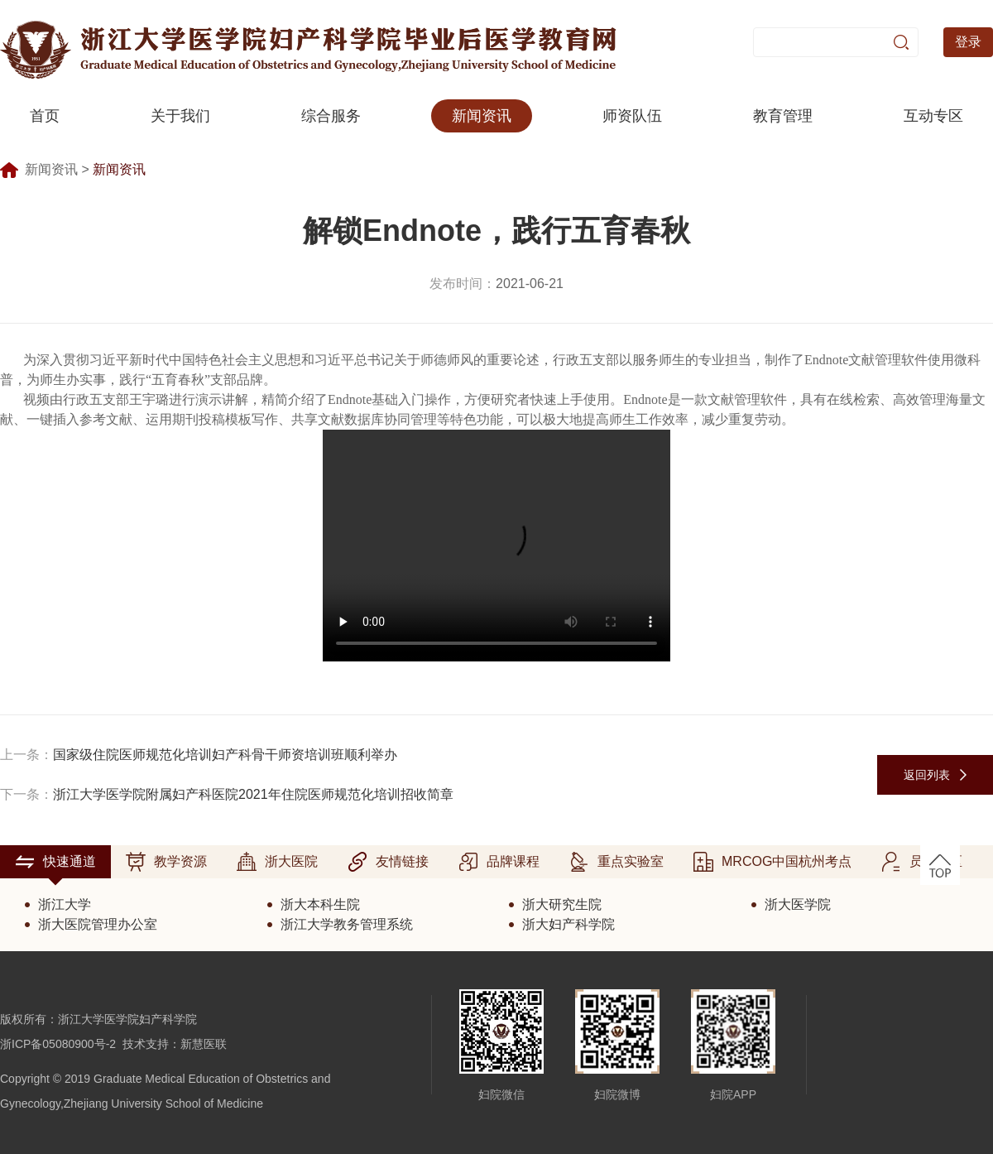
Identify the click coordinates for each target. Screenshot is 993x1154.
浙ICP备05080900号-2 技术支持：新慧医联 (113, 1044)
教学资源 (166, 862)
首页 (45, 116)
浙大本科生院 (320, 904)
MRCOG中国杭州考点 (772, 862)
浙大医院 (277, 862)
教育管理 (783, 116)
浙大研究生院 (562, 904)
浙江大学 (64, 904)
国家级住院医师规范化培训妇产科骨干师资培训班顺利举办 (225, 755)
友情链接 (388, 862)
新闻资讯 (481, 116)
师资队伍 (632, 116)
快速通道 (55, 862)
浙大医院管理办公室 (97, 924)
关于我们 (180, 116)
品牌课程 (499, 862)
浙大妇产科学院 (568, 924)
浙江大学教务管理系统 (347, 924)
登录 (968, 42)
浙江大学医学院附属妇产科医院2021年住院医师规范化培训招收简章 (253, 794)
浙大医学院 (798, 904)
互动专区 (933, 116)
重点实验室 (616, 862)
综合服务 (331, 116)
